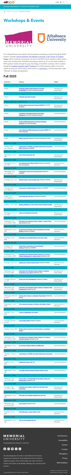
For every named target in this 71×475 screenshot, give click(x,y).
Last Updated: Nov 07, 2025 (61, 470)
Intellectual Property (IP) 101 (27, 362)
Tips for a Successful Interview (27, 420)
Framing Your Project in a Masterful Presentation (32, 296)
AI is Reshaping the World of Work (28, 163)
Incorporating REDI (24, 320)
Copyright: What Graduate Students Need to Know (33, 370)
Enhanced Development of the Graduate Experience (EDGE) (21, 6)
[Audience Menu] (61, 2)
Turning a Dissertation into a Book (28, 312)
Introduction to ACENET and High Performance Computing (35, 354)
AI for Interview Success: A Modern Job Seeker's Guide (34, 304)
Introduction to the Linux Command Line (30, 171)
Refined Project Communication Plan (29, 179)
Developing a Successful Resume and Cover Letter (33, 238)
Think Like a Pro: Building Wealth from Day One (32, 395)
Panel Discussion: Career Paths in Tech (29, 412)
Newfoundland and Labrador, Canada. (58, 472)
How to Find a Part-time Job (27, 155)
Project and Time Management (27, 279)
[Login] (57, 2)
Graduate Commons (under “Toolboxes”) (24, 66)
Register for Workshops (12, 11)
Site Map (52, 470)
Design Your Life (23, 138)
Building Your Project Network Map (29, 262)
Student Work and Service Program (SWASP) (31, 105)
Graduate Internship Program (27, 97)
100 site (12, 2)
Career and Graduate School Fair (28, 213)
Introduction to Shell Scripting (27, 188)
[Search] (63, 2)
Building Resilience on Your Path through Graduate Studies (35, 204)
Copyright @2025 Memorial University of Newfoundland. (16, 472)
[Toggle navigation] (66, 2)
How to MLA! (22, 403)
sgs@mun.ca (43, 68)
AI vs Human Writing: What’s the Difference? (31, 345)
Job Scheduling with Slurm (26, 196)
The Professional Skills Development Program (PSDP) (33, 130)
